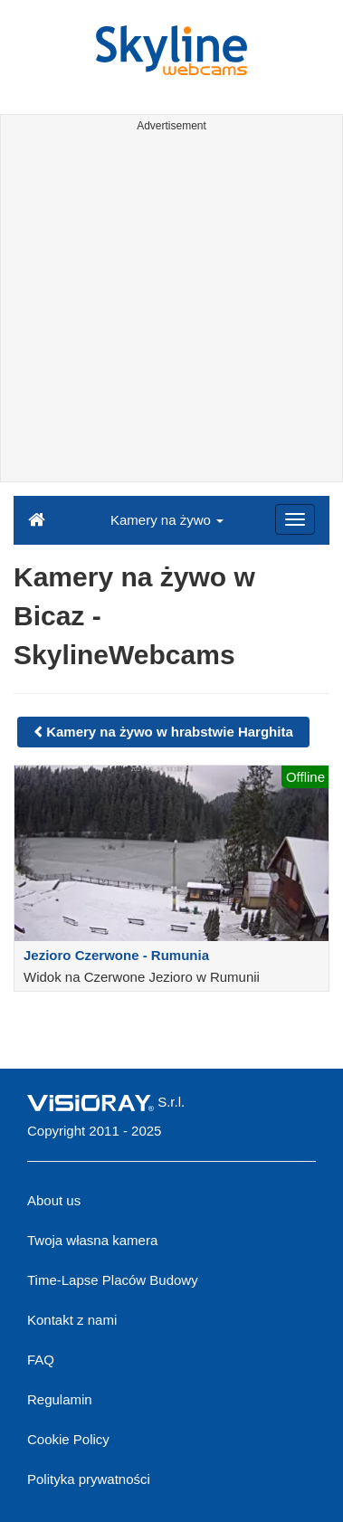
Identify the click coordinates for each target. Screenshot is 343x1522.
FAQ (40, 1359)
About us (54, 1200)
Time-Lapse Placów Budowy (112, 1280)
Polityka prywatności (88, 1479)
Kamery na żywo (167, 520)
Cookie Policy (68, 1439)
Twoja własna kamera (92, 1240)
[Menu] (295, 519)
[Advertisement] (171, 309)
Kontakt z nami (72, 1319)
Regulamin (59, 1399)
